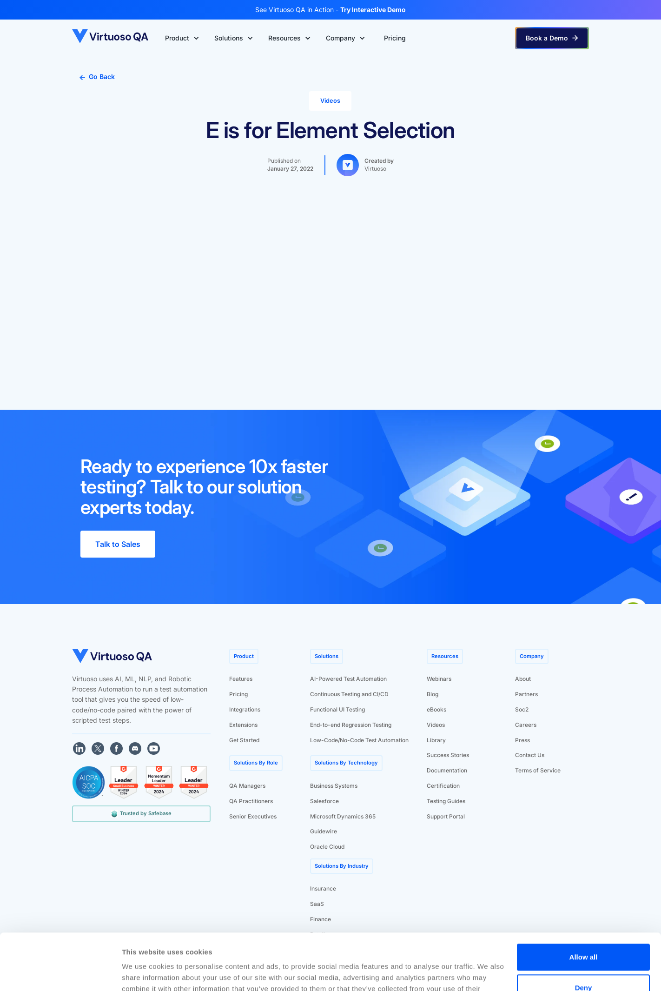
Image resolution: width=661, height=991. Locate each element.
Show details (143, 973)
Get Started (244, 740)
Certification (443, 785)
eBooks (436, 709)
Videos (436, 724)
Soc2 (522, 709)
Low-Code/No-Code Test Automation (359, 740)
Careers (525, 724)
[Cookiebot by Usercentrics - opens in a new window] (60, 973)
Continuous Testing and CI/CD (349, 694)
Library (436, 740)
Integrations (244, 709)
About (523, 678)
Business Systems (333, 785)
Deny (583, 934)
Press (522, 740)
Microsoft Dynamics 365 (343, 816)
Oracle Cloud (327, 846)
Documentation (447, 770)
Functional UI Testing (337, 709)
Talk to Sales (117, 544)
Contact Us (529, 755)
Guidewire (323, 831)
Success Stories (448, 755)
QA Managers (247, 785)
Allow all (583, 904)
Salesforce (324, 801)
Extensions (243, 724)
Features (240, 678)
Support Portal (446, 816)
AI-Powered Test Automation (348, 678)
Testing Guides (446, 801)
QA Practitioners (251, 801)
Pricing (238, 694)
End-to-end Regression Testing (350, 724)
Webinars (439, 678)
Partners (526, 694)
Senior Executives (253, 816)
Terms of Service (538, 770)
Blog (432, 694)
